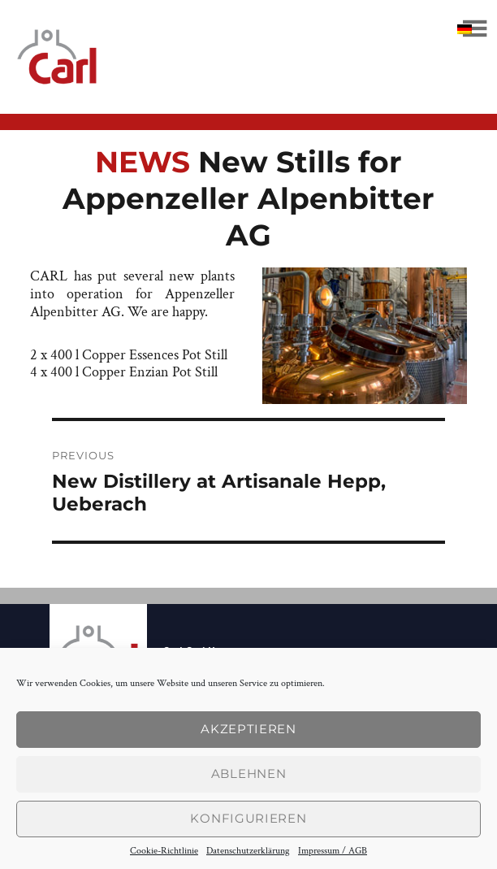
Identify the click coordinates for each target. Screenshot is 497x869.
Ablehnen (249, 773)
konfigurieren (248, 818)
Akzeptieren (248, 728)
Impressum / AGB (332, 851)
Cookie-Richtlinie (164, 851)
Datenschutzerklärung (248, 851)
